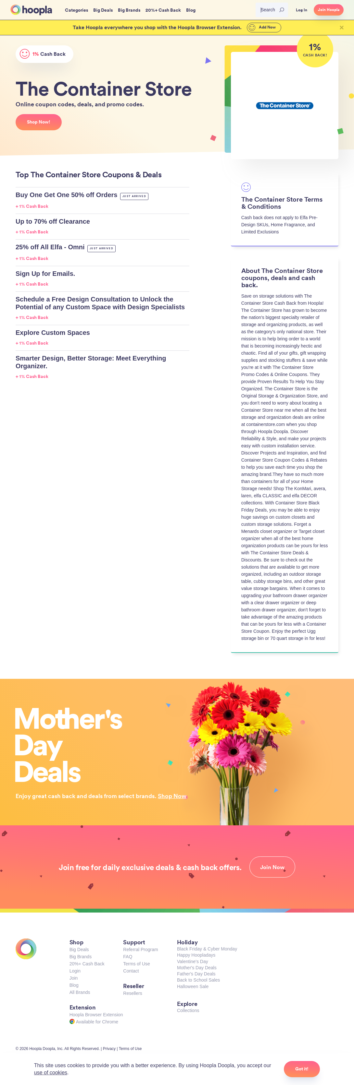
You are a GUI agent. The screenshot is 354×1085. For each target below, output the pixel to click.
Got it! (302, 1069)
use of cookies (50, 1072)
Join (74, 978)
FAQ (127, 956)
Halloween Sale (193, 986)
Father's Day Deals (196, 973)
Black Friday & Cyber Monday (207, 948)
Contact (131, 970)
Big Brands (81, 956)
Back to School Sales (198, 980)
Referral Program (140, 949)
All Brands (80, 992)
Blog (74, 985)
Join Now (272, 867)
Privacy (109, 1048)
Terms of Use (136, 963)
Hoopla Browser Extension (96, 1014)
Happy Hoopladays (196, 955)
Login (75, 970)
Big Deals (79, 949)
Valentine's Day (192, 961)
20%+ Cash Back (87, 963)
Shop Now (172, 796)
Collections (188, 1010)
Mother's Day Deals (197, 967)
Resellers (132, 993)
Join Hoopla (328, 10)
